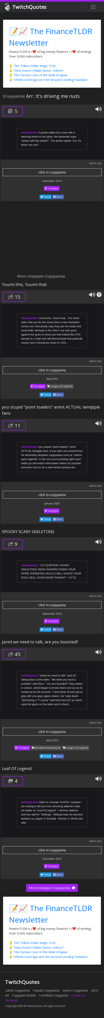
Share (58, 197)
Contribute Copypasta (53, 995)
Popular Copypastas (46, 990)
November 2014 (52, 181)
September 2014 (52, 613)
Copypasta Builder (24, 995)
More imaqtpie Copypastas (52, 888)
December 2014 (52, 859)
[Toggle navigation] (93, 7)
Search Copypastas (75, 990)
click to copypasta (52, 172)
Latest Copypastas (17, 990)
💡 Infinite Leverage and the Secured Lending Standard (48, 80)
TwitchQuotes (26, 7)
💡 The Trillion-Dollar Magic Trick (32, 66)
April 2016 (52, 740)
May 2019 (52, 379)
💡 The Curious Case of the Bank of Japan (38, 75)
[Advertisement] (52, 240)
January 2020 (52, 503)
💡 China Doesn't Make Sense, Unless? (36, 70)
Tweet (46, 197)
